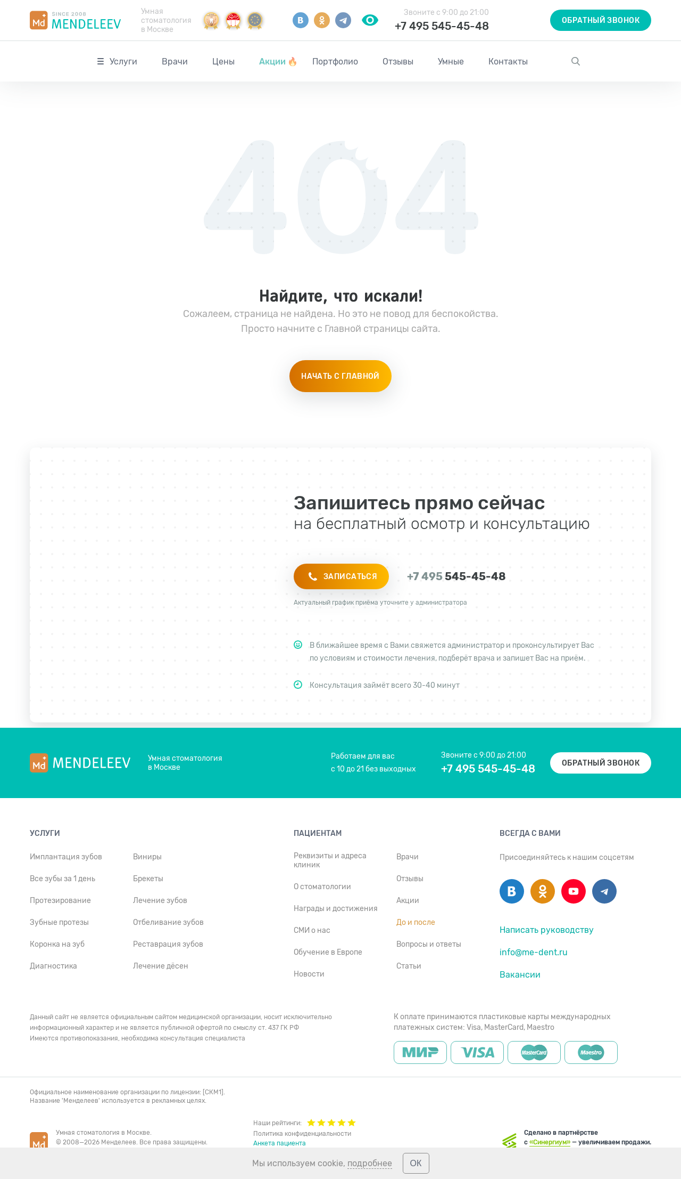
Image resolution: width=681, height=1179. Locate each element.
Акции (278, 61)
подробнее (369, 1163)
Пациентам (318, 833)
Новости (309, 974)
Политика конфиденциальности (302, 1133)
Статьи (408, 966)
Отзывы (398, 61)
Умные (451, 61)
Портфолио (335, 61)
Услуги (123, 61)
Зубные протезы (59, 922)
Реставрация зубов (168, 944)
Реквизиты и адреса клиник (330, 860)
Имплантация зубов (66, 856)
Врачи (175, 61)
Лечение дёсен (160, 966)
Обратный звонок (601, 20)
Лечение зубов (160, 900)
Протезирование (60, 900)
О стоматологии (322, 886)
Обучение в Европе (328, 952)
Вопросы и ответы (428, 944)
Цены (223, 61)
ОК (416, 1163)
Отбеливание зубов (168, 922)
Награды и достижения (336, 908)
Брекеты (148, 878)
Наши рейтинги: (304, 1122)
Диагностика (53, 966)
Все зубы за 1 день (62, 878)
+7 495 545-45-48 (442, 26)
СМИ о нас (312, 930)
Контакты (508, 61)
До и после (415, 922)
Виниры (147, 856)
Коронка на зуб (57, 944)
